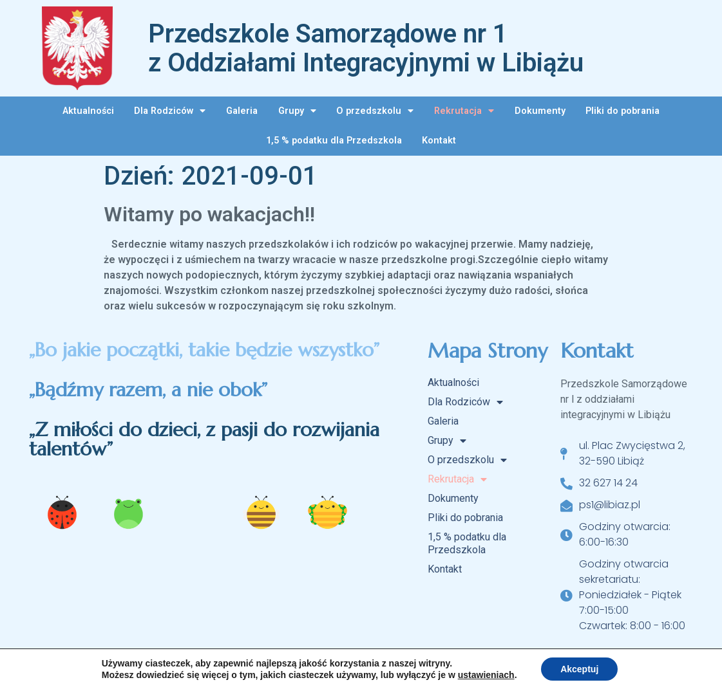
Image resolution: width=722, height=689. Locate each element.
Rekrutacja (464, 111)
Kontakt (439, 140)
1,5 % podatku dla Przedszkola (334, 140)
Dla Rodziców (169, 111)
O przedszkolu (374, 111)
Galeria (242, 111)
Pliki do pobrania (622, 111)
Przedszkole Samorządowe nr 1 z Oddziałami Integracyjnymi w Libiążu (366, 48)
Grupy (297, 111)
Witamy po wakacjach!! (209, 214)
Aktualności (88, 111)
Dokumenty (540, 111)
